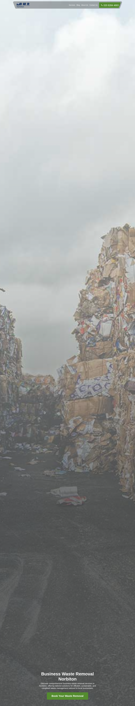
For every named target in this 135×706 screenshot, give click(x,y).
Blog (78, 5)
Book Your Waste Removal (67, 696)
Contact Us (93, 5)
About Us (84, 5)
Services (72, 5)
